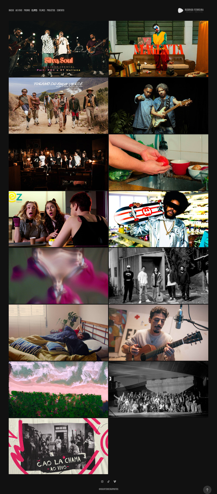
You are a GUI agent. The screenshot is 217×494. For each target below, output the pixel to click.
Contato (60, 10)
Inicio (11, 10)
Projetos (51, 10)
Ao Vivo (19, 10)
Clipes (34, 10)
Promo (27, 10)
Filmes (42, 10)
